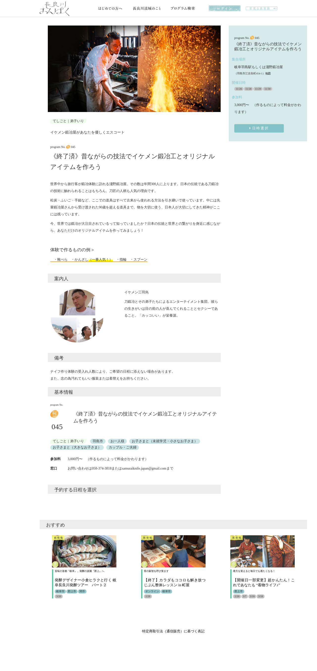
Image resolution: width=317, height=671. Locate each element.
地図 (268, 73)
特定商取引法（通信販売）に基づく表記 (173, 631)
